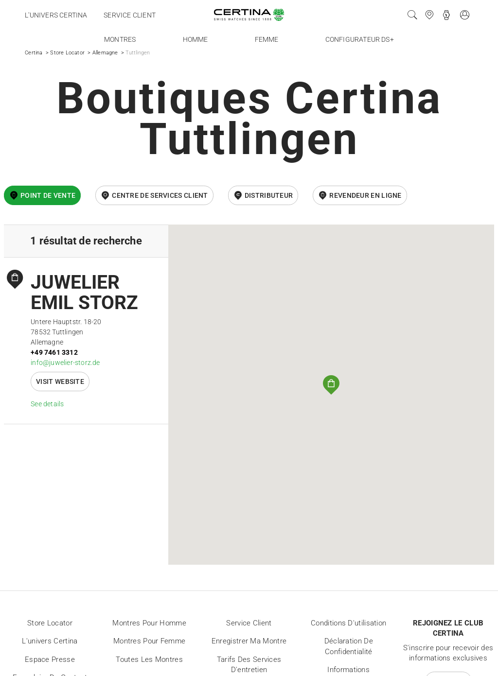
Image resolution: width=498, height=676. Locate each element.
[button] (331, 385)
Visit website (60, 381)
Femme (267, 39)
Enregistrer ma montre (249, 641)
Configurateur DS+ (359, 39)
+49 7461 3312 (54, 352)
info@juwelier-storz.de (65, 362)
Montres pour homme (149, 623)
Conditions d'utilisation (348, 623)
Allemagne (105, 53)
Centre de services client (160, 195)
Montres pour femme (149, 641)
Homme (195, 39)
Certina (33, 53)
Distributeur (269, 195)
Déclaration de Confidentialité (348, 646)
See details (47, 404)
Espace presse (50, 659)
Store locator (49, 623)
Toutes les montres (149, 659)
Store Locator (67, 53)
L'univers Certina (56, 15)
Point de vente (47, 195)
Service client (130, 15)
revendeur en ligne (365, 195)
